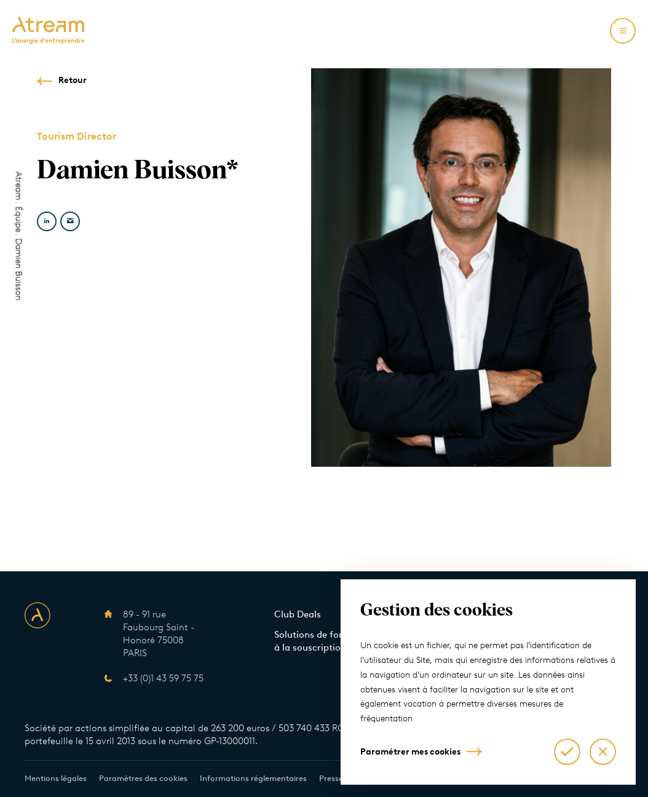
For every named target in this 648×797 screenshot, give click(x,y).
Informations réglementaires (253, 778)
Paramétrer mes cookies (410, 752)
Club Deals (297, 614)
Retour (72, 80)
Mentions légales (56, 778)
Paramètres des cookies (143, 778)
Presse (331, 778)
